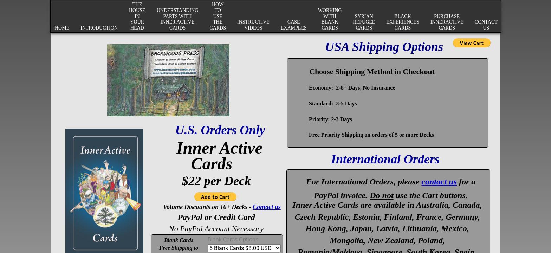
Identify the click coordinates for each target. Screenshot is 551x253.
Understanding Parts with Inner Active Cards (178, 19)
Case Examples (294, 25)
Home (62, 28)
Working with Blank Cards (330, 19)
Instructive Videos (253, 25)
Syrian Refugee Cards (364, 22)
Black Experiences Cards (402, 22)
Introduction (99, 28)
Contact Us (486, 25)
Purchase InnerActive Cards (447, 22)
